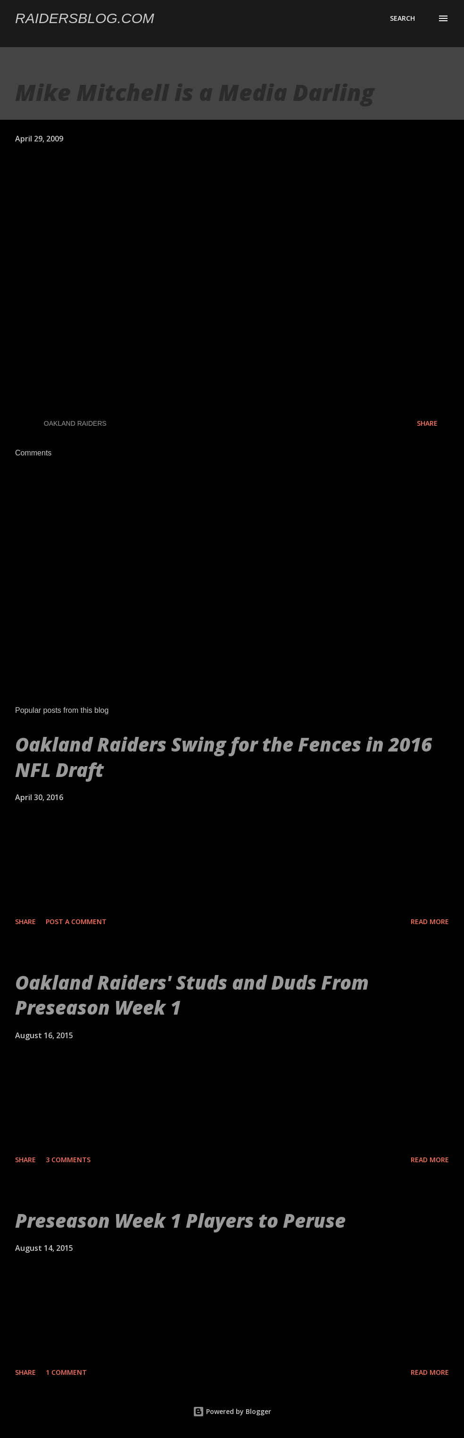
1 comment (66, 1372)
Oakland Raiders (75, 423)
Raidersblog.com (84, 18)
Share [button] (427, 423)
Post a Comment (76, 921)
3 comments (68, 1159)
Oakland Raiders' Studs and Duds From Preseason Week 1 (192, 994)
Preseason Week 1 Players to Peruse (180, 1220)
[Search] (402, 18)
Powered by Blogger (232, 1411)
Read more (430, 921)
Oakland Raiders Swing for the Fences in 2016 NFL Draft (223, 756)
